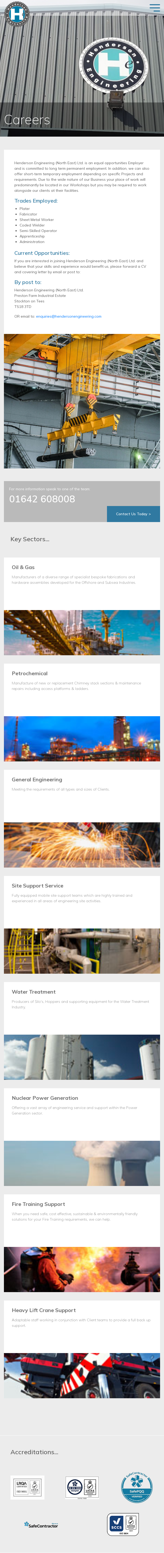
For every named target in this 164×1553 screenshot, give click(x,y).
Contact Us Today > (133, 514)
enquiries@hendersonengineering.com (68, 316)
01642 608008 (42, 499)
